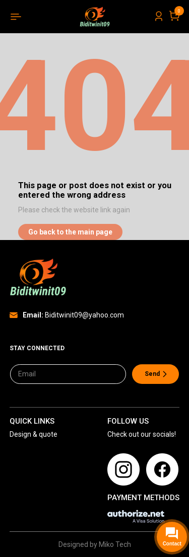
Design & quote (33, 434)
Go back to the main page (70, 232)
